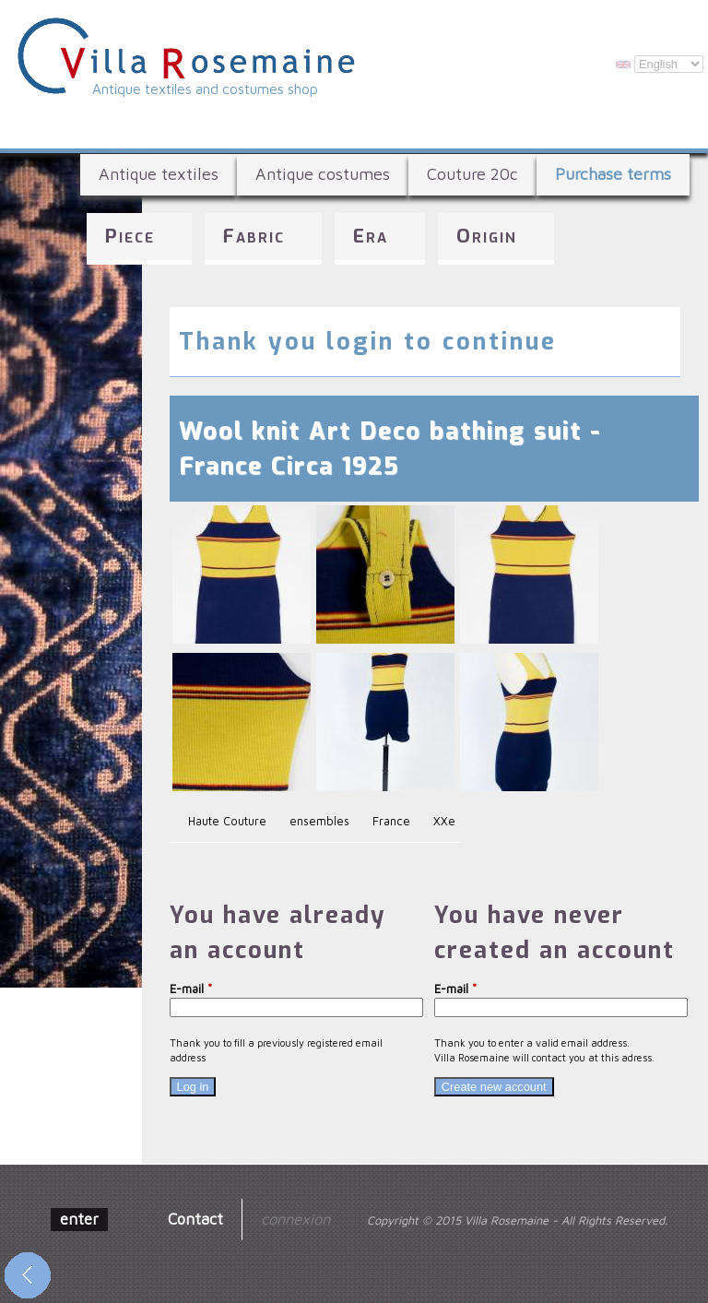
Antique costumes (322, 174)
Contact (195, 1218)
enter (79, 1218)
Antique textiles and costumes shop (205, 88)
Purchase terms (613, 174)
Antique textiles (158, 174)
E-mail (191, 989)
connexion (295, 1218)
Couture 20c (472, 174)
